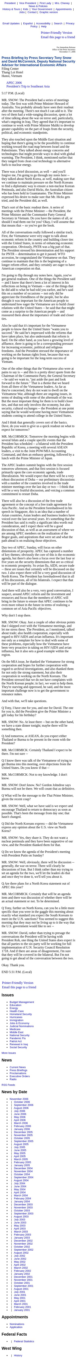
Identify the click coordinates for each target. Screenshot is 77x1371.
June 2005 (20, 1150)
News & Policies (38, 6)
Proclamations (18, 1073)
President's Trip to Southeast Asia (28, 86)
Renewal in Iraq (19, 1044)
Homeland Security (21, 1014)
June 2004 (20, 1186)
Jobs (22, 12)
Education (15, 1005)
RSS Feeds (8, 1084)
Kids (25, 9)
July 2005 (19, 1147)
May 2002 (19, 1261)
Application (16, 1327)
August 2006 (21, 1108)
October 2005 (22, 1138)
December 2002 (23, 1240)
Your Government (42, 9)
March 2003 (21, 1231)
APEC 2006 (14, 82)
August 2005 (21, 1144)
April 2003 (20, 1228)
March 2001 (21, 1303)
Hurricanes (16, 1017)
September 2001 (23, 1285)
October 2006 (22, 1101)
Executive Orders (20, 1076)
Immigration (16, 1020)
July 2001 (19, 1291)
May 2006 (19, 1117)
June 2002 (20, 1258)
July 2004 (19, 1183)
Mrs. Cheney (62, 3)
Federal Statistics (24, 1341)
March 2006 (21, 1123)
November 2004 (23, 1171)
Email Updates (11, 23)
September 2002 (23, 1249)
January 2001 (22, 1310)
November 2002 (23, 1243)
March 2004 (21, 1195)
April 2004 (20, 1192)
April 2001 (20, 1300)
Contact (32, 12)
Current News (18, 1067)
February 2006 (22, 1126)
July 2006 (19, 1111)
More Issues (9, 1052)
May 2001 (19, 1297)
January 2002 (22, 1273)
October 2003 (22, 1210)
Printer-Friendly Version (56, 32)
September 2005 (23, 1141)
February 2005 (22, 1162)
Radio (13, 1079)
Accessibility (43, 23)
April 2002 (20, 1264)
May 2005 (19, 1153)
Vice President (27, 3)
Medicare (15, 1029)
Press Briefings (18, 1070)
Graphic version (49, 12)
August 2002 (21, 1252)
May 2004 (19, 1189)
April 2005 (20, 1156)
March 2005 (21, 1159)
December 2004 (23, 1168)
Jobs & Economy (19, 1023)
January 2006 (22, 1129)
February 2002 (22, 1270)
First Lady (45, 3)
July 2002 (19, 1255)
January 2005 (22, 1165)
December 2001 (23, 1276)
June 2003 (20, 1222)
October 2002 (22, 1246)
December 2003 (23, 1204)
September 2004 (23, 1177)
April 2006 (20, 1120)
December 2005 (23, 1132)
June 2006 (20, 1114)
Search (58, 23)
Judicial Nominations (22, 1026)
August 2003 (21, 1216)
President (10, 3)
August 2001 (21, 1288)
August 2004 (21, 1180)
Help (44, 26)
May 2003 (19, 1225)
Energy (14, 1008)
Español (28, 23)
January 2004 (22, 1201)
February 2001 (22, 1306)
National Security (19, 1035)
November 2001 (23, 1279)
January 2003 (22, 1237)
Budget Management (22, 1002)
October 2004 (22, 1174)
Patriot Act (16, 1041)
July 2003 (19, 1219)
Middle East (16, 1032)
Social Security (18, 1047)
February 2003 (22, 1234)
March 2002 (21, 1267)
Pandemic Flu (18, 1038)
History (18, 1355)
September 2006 (23, 1104)
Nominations (17, 1324)
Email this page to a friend (58, 37)
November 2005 (23, 1135)
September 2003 (23, 1213)
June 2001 (20, 1294)
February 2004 (22, 1198)
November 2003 (23, 1207)
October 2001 (22, 1282)
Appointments (64, 9)
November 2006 (19, 1098)
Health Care (17, 1011)
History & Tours (11, 9)
